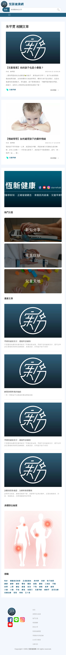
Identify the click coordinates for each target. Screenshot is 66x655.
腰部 (17, 584)
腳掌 (12, 584)
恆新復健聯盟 (37, 631)
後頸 (35, 584)
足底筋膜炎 (27, 581)
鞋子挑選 (50, 581)
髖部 (29, 584)
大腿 (6, 590)
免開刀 (30, 590)
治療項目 (35, 644)
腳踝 (6, 584)
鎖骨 (52, 587)
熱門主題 (35, 618)
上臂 (12, 587)
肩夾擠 (36, 581)
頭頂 (29, 587)
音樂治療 (7, 593)
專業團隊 (35, 622)
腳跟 (40, 584)
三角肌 (47, 584)
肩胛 (46, 587)
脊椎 (21, 593)
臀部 (23, 584)
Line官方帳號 (37, 640)
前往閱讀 (53, 90)
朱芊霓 (12, 71)
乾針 (6, 581)
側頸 (40, 587)
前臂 (6, 587)
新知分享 (35, 627)
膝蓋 (23, 587)
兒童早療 (12, 89)
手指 (17, 590)
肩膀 (43, 581)
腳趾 (17, 587)
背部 (15, 593)
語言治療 (55, 590)
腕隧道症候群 (15, 581)
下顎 (35, 587)
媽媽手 (46, 590)
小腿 (12, 590)
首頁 (34, 610)
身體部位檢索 (37, 614)
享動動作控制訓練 (38, 635)
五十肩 (27, 593)
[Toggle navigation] (9, 15)
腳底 (23, 590)
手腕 (54, 584)
